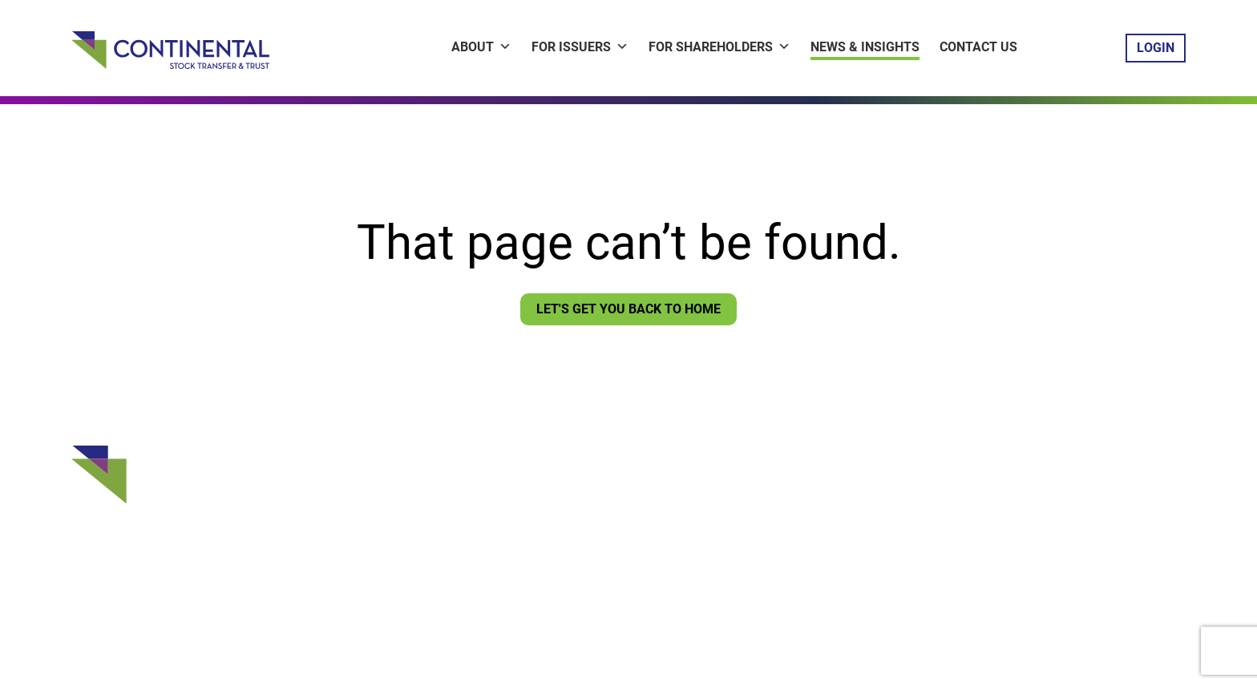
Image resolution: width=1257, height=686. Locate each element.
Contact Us (978, 46)
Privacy (541, 610)
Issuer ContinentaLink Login (605, 476)
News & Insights (865, 46)
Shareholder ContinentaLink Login (622, 501)
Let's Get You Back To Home (628, 309)
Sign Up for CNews (578, 551)
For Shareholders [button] (719, 47)
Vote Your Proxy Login (588, 526)
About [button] (481, 47)
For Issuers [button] (579, 47)
